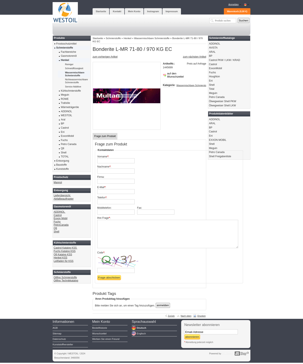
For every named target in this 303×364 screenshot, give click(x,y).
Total (211, 88)
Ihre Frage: (103, 217)
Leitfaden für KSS (63, 261)
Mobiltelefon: (104, 207)
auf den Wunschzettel (175, 75)
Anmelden (233, 4)
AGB (55, 328)
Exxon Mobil (60, 218)
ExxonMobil (215, 68)
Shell (56, 231)
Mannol (58, 182)
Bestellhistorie (99, 328)
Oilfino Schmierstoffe (65, 277)
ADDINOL (59, 211)
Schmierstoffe (113, 38)
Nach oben (186, 316)
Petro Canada (217, 97)
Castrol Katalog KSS (65, 247)
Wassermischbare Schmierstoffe (151, 38)
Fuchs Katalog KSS (65, 251)
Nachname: (104, 166)
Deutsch (141, 328)
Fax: (139, 207)
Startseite (98, 38)
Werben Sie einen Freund (106, 339)
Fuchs (57, 221)
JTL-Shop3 (227, 353)
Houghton (214, 76)
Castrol (58, 215)
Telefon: (102, 197)
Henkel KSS (60, 257)
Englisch (141, 333)
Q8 (55, 228)
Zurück (171, 316)
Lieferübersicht (62, 195)
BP (210, 55)
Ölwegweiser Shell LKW (222, 105)
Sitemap (57, 333)
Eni (211, 80)
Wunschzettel (99, 333)
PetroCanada (61, 224)
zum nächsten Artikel (194, 56)
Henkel (127, 38)
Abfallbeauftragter (64, 198)
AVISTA (213, 47)
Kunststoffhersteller (63, 344)
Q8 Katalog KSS (63, 254)
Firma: (100, 176)
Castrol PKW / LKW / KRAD (224, 60)
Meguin (213, 93)
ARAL (212, 51)
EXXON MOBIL (217, 139)
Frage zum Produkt (105, 136)
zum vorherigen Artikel (105, 56)
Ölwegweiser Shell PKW (222, 101)
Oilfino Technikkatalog (66, 280)
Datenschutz (59, 339)
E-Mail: (101, 187)
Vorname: (103, 156)
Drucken (201, 316)
